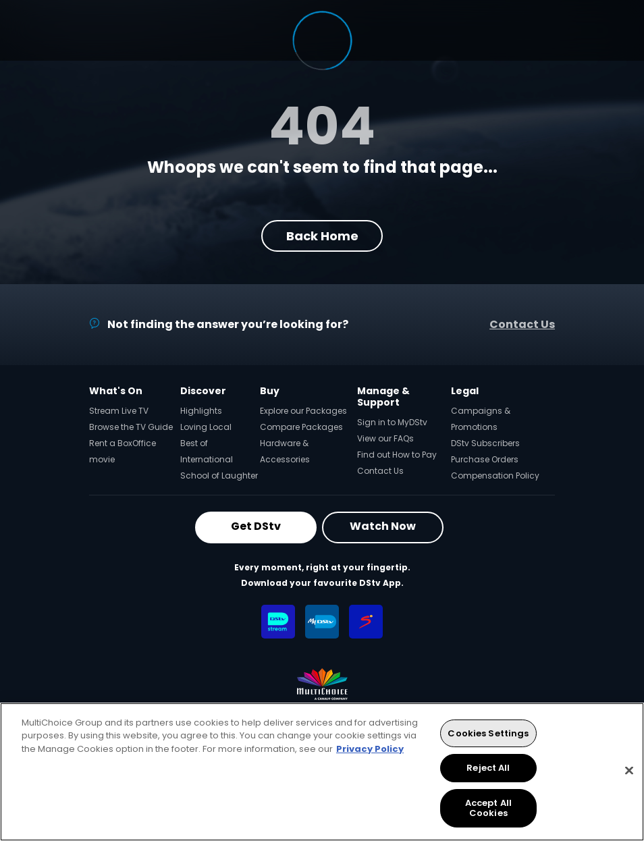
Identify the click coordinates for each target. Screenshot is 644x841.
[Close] (629, 771)
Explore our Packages (303, 410)
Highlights (201, 410)
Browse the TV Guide (131, 427)
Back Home (322, 235)
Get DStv (256, 526)
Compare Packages (301, 427)
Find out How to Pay (397, 454)
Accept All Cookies (488, 808)
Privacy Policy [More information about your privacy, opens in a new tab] (370, 748)
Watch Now (383, 526)
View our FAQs (385, 438)
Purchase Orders (484, 459)
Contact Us (522, 324)
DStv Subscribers (485, 443)
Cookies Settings (488, 733)
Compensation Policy (495, 475)
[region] (322, 772)
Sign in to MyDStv (392, 422)
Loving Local (206, 427)
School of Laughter (219, 475)
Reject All (488, 767)
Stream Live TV (119, 410)
